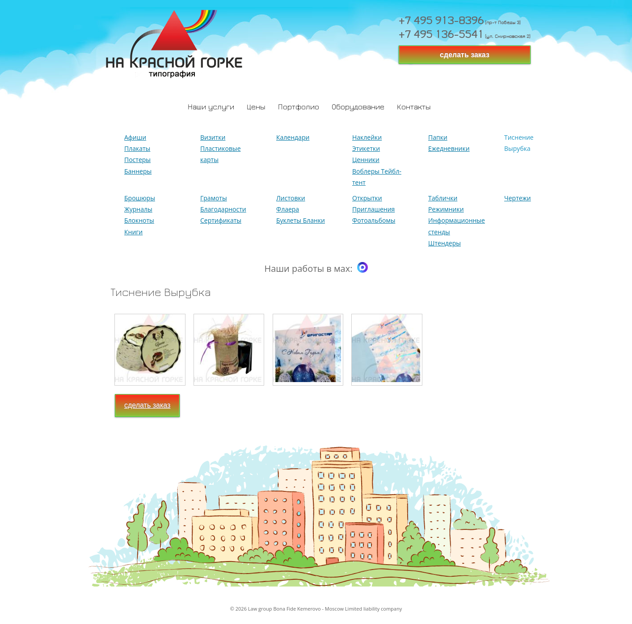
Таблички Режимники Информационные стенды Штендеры (456, 220)
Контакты (414, 107)
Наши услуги (211, 107)
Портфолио (298, 107)
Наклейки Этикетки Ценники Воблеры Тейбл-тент (376, 160)
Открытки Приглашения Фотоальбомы (373, 209)
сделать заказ (464, 54)
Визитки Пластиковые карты (220, 148)
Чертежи (517, 198)
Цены (256, 107)
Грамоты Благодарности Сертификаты (223, 209)
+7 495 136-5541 (441, 35)
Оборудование (358, 107)
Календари (292, 137)
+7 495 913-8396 (441, 22)
